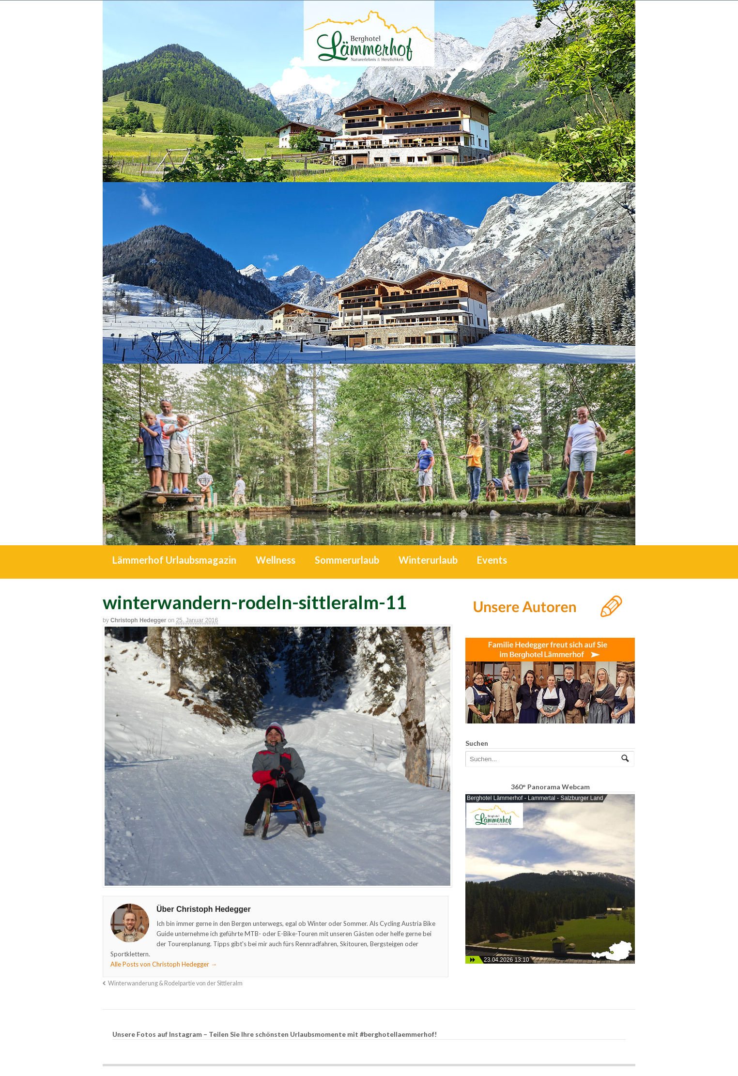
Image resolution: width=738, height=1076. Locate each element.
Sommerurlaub (347, 560)
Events (492, 560)
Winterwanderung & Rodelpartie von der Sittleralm (175, 983)
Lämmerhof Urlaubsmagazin (174, 560)
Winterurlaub (428, 560)
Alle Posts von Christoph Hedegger (163, 964)
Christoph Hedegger (138, 620)
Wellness (275, 560)
